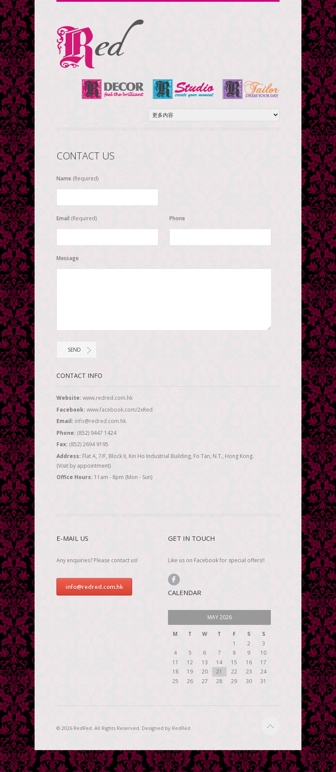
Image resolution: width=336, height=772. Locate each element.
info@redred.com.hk (100, 421)
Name (77, 178)
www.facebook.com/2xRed (120, 409)
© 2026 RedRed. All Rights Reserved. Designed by (123, 728)
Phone (177, 218)
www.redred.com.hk (108, 398)
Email (76, 218)
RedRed (181, 728)
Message (67, 258)
